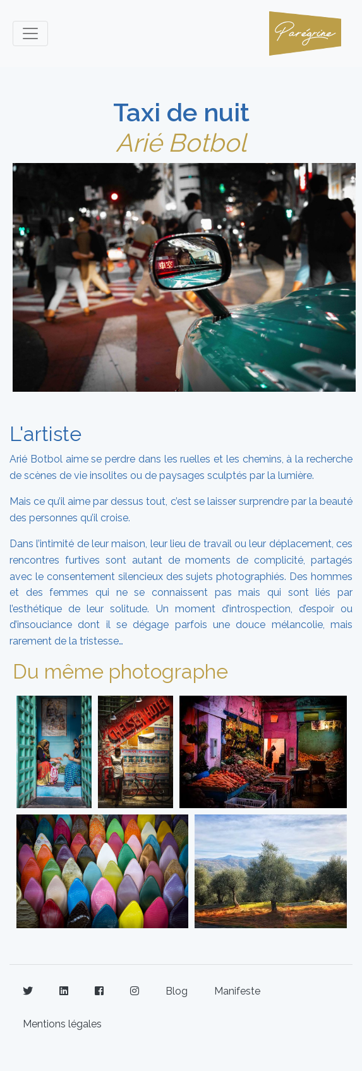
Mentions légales (62, 1024)
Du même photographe (120, 671)
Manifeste (237, 991)
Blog (177, 991)
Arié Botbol (181, 142)
